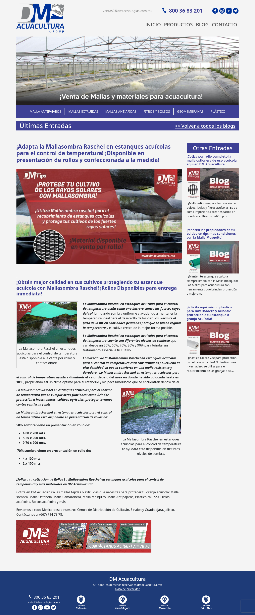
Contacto (224, 24)
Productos (178, 24)
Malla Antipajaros (45, 111)
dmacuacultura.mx (149, 585)
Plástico (218, 111)
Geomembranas (190, 111)
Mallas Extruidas (83, 111)
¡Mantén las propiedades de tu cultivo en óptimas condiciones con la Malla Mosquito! (211, 234)
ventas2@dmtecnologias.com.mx (127, 11)
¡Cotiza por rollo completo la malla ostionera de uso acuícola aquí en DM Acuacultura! (212, 160)
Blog (202, 24)
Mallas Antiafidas (120, 111)
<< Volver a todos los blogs (205, 125)
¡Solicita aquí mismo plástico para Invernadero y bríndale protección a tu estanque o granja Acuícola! (209, 313)
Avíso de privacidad (127, 589)
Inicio (153, 24)
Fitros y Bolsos (156, 111)
